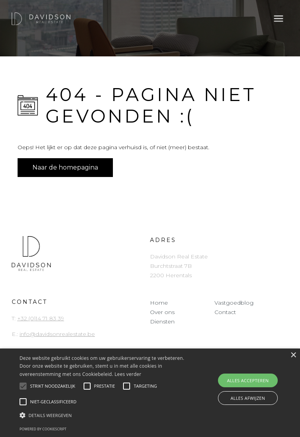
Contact (225, 312)
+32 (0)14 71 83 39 (40, 318)
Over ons (162, 312)
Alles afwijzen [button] (247, 398)
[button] (104, 415)
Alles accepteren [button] (248, 380)
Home (159, 302)
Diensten (162, 321)
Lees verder (127, 374)
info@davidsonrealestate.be (57, 334)
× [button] (293, 355)
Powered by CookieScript (43, 429)
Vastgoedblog (234, 302)
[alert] (150, 393)
